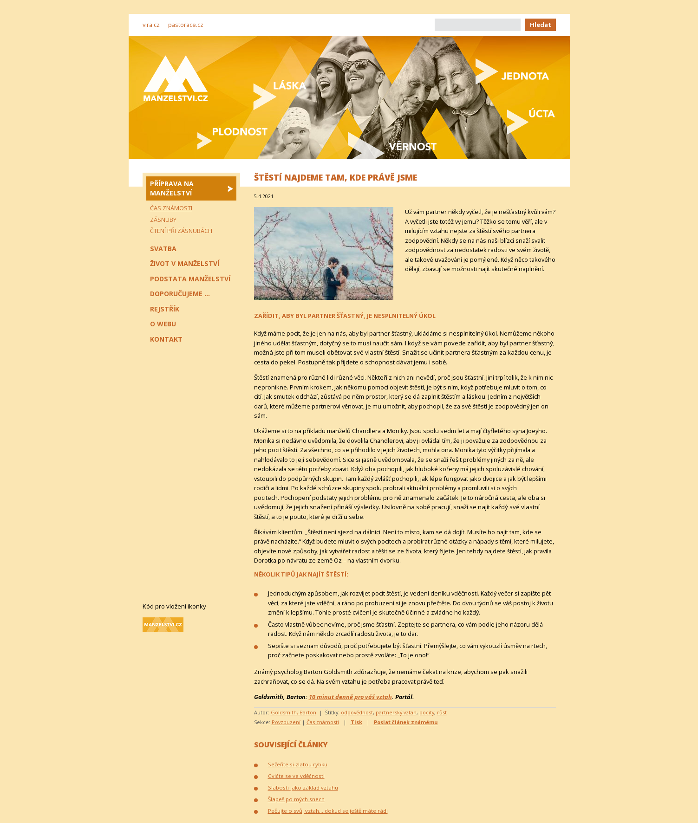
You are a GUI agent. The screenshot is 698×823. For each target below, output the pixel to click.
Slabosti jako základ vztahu (303, 787)
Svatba (163, 248)
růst (442, 712)
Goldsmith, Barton (293, 712)
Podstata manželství (190, 278)
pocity (426, 712)
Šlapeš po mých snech (296, 799)
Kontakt (166, 339)
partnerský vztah (396, 712)
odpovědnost (357, 712)
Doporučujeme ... (180, 293)
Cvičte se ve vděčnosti (296, 775)
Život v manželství (184, 263)
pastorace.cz (185, 24)
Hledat (540, 24)
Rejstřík (164, 309)
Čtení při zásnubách (181, 231)
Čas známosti (323, 722)
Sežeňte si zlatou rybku (297, 764)
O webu (163, 323)
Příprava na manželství (172, 188)
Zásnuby (163, 219)
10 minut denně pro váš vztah (350, 697)
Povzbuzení (286, 722)
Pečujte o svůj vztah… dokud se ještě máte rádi (328, 810)
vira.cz (151, 24)
